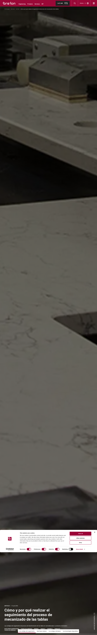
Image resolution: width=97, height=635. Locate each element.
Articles (17, 9)
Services (37, 4)
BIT (43, 4)
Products (30, 4)
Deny (80, 625)
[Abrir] (94, 3)
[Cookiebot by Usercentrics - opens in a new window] (9, 632)
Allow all (80, 616)
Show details (79, 632)
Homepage (7, 9)
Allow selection (80, 621)
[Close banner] (94, 615)
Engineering (22, 4)
